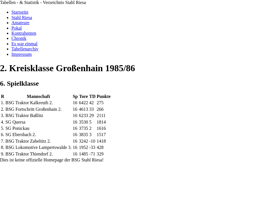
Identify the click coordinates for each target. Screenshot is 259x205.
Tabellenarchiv (25, 48)
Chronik (18, 38)
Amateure (20, 22)
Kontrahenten (23, 33)
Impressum (21, 54)
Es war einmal (24, 43)
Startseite (20, 12)
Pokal (16, 28)
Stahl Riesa (21, 17)
